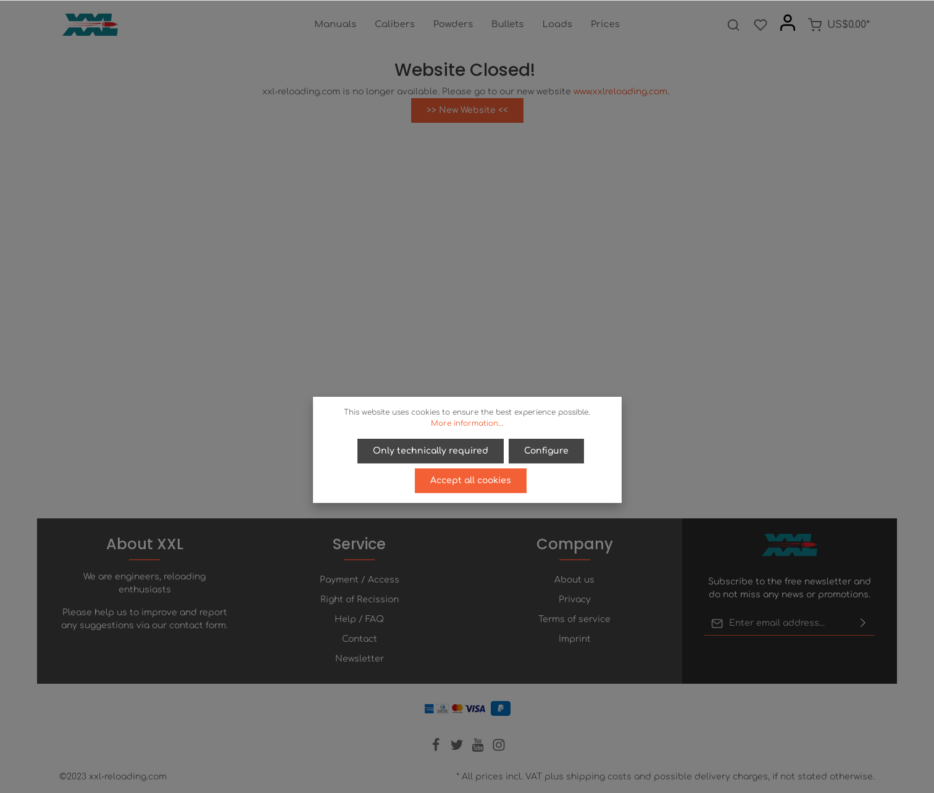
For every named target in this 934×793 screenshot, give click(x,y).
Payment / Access (359, 579)
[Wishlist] (760, 24)
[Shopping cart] (839, 24)
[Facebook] (437, 749)
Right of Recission (359, 599)
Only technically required (430, 450)
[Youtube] (479, 749)
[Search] (733, 24)
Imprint (575, 639)
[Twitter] (458, 749)
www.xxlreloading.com (620, 91)
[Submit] (863, 623)
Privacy (575, 599)
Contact (359, 639)
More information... (467, 423)
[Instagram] (499, 749)
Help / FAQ (359, 619)
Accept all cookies (470, 480)
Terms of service (574, 619)
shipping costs (599, 776)
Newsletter (359, 658)
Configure (546, 450)
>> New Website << (467, 110)
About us (574, 579)
